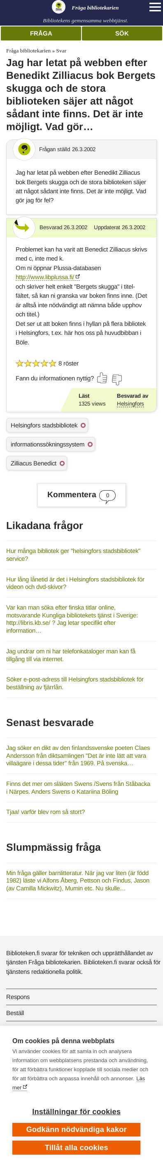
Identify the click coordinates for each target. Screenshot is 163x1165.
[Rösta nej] (116, 380)
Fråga (41, 33)
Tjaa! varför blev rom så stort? (45, 811)
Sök (122, 33)
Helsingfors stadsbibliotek (44, 425)
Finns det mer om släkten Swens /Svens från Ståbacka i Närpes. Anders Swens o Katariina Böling (78, 787)
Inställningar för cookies (76, 1112)
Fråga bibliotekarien (28, 50)
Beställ (15, 1012)
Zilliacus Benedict (33, 463)
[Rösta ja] (102, 378)
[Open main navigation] (155, 7)
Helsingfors (130, 404)
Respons (18, 996)
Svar (61, 50)
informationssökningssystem (47, 444)
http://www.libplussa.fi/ (45, 276)
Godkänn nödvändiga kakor (76, 1129)
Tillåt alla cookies (76, 1148)
